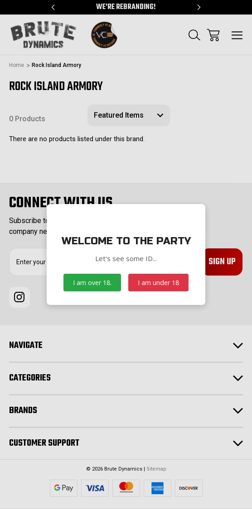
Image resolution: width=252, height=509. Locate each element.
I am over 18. (92, 282)
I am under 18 (158, 282)
